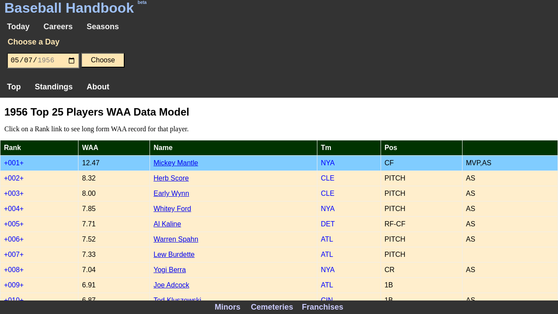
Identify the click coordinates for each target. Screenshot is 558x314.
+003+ (14, 193)
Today (18, 26)
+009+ (14, 285)
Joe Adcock (171, 285)
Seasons (103, 26)
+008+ (14, 269)
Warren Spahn (175, 239)
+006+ (14, 239)
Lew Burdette (173, 254)
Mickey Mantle (175, 163)
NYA (328, 163)
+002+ (14, 178)
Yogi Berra (169, 269)
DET (328, 224)
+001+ (14, 163)
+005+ (14, 224)
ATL (327, 239)
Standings (54, 86)
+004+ (14, 208)
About (98, 86)
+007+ (14, 254)
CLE (327, 178)
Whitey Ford (172, 208)
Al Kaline (167, 224)
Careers (58, 26)
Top (14, 86)
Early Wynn (171, 193)
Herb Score (171, 178)
